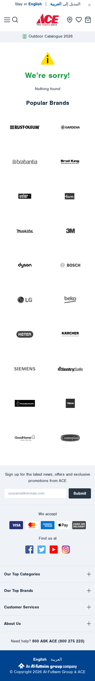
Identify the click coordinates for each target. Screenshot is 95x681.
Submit (79, 493)
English (40, 659)
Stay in (28, 4)
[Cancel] (89, 5)
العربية (56, 659)
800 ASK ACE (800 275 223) (58, 641)
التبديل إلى (65, 4)
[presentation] (47, 19)
